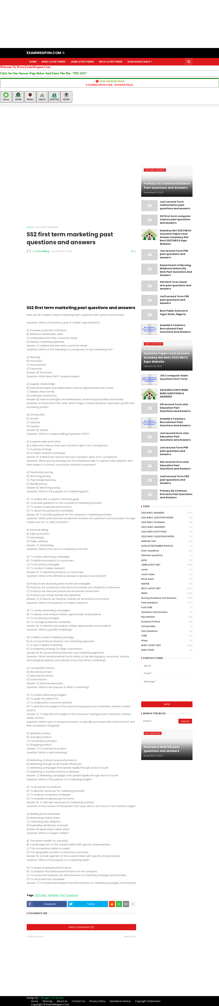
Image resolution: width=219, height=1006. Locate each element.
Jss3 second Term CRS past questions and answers (174, 300)
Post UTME (167, 607)
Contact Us (78, 1001)
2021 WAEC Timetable (167, 522)
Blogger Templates (52, 997)
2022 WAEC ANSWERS (167, 527)
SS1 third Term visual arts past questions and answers (175, 285)
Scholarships (167, 626)
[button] (189, 61)
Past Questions (69, 895)
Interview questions (167, 555)
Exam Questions (167, 551)
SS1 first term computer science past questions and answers (175, 220)
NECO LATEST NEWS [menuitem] (110, 61)
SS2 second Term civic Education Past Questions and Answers (175, 465)
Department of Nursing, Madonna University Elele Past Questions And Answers (176, 270)
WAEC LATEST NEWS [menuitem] (53, 61)
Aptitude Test (167, 541)
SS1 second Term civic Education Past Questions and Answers (175, 408)
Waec (167, 640)
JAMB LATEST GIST (167, 565)
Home (30, 227)
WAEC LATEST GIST (167, 645)
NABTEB (167, 584)
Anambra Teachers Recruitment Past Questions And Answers (175, 329)
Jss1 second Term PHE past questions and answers (174, 254)
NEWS (167, 593)
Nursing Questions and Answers (167, 598)
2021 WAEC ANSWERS (47, 227)
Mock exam (167, 579)
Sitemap (47, 1001)
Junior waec (167, 574)
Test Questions (167, 631)
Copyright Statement (148, 1001)
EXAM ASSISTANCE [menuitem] (139, 61)
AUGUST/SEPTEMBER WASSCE (167, 546)
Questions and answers (167, 612)
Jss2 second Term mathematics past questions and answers (175, 205)
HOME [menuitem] (32, 61)
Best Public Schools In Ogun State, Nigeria (174, 312)
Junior (167, 569)
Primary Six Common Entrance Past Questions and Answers (176, 494)
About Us (62, 1001)
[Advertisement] (102, 24)
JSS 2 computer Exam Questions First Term (174, 377)
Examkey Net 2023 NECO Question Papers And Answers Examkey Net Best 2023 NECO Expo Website (175, 237)
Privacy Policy (97, 1001)
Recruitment (167, 617)
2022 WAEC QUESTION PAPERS (167, 536)
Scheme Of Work (167, 622)
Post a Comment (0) (81, 927)
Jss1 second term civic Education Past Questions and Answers (175, 437)
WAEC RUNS (167, 650)
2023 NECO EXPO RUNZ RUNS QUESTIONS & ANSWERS (174, 393)
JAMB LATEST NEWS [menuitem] (82, 61)
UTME (167, 636)
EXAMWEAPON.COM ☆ (46, 52)
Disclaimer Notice (120, 1001)
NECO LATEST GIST (167, 588)
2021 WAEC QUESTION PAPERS (167, 518)
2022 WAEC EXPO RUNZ (167, 532)
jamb (167, 560)
